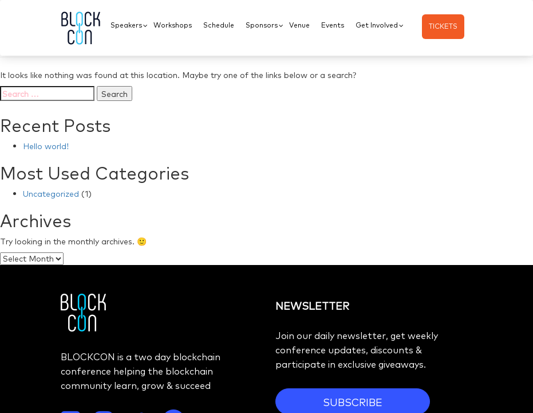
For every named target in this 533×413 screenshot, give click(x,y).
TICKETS (443, 25)
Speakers (126, 24)
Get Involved (377, 24)
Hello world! (46, 146)
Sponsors (262, 24)
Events (332, 24)
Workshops (172, 24)
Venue (299, 24)
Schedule (218, 24)
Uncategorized (51, 193)
